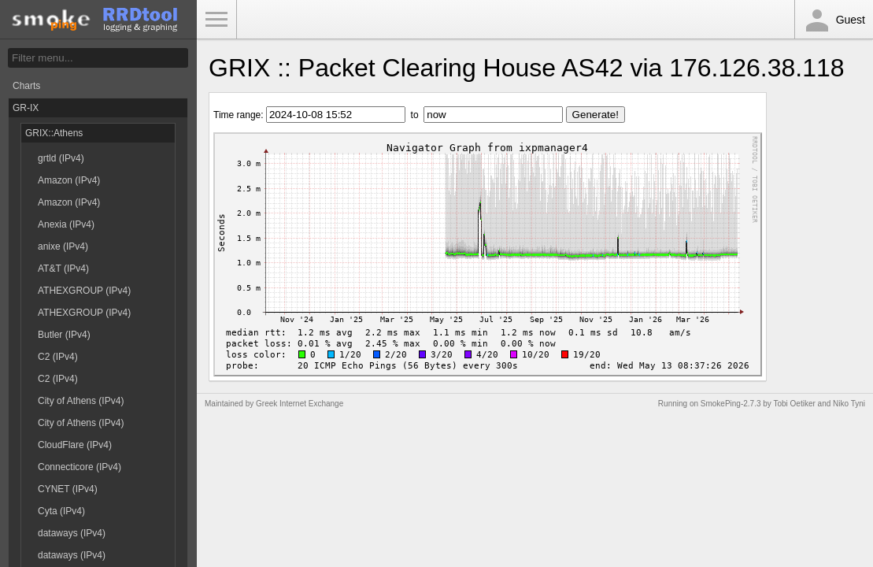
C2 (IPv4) (58, 356)
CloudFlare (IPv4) (75, 444)
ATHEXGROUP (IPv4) (84, 290)
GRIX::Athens (54, 133)
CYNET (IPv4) (68, 489)
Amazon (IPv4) (69, 180)
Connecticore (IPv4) (79, 466)
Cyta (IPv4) (61, 511)
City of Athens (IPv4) (81, 400)
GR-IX (26, 107)
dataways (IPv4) (71, 533)
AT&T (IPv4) (63, 268)
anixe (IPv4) (63, 246)
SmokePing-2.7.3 (731, 403)
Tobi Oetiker (794, 403)
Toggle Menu (216, 19)
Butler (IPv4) (64, 334)
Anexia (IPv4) (66, 224)
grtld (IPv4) (61, 158)
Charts (26, 85)
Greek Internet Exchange (299, 403)
